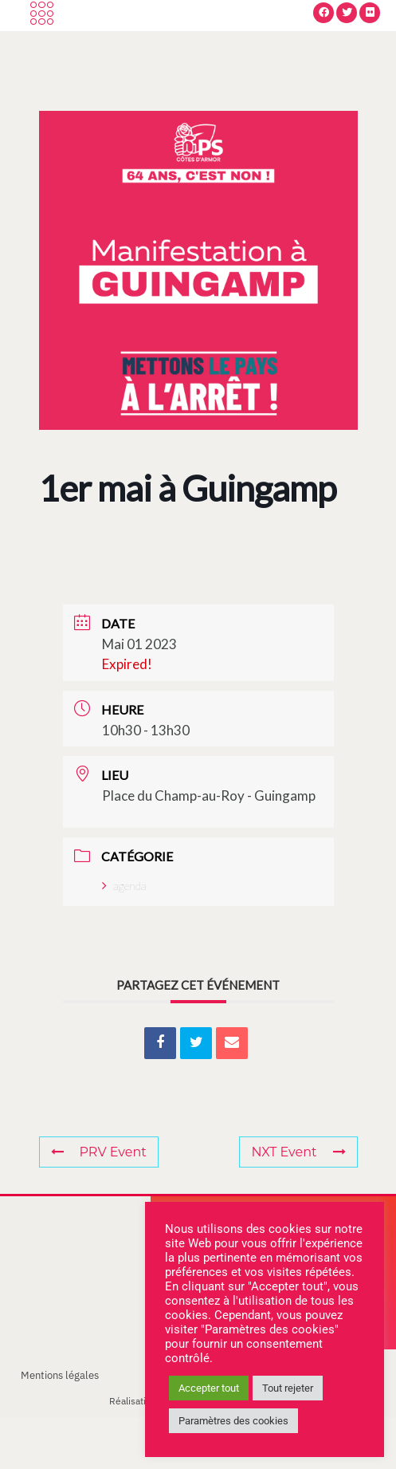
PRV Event (99, 1203)
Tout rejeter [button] (287, 1388)
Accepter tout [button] (208, 1388)
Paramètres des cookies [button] (233, 1421)
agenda (124, 937)
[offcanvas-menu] (42, 40)
